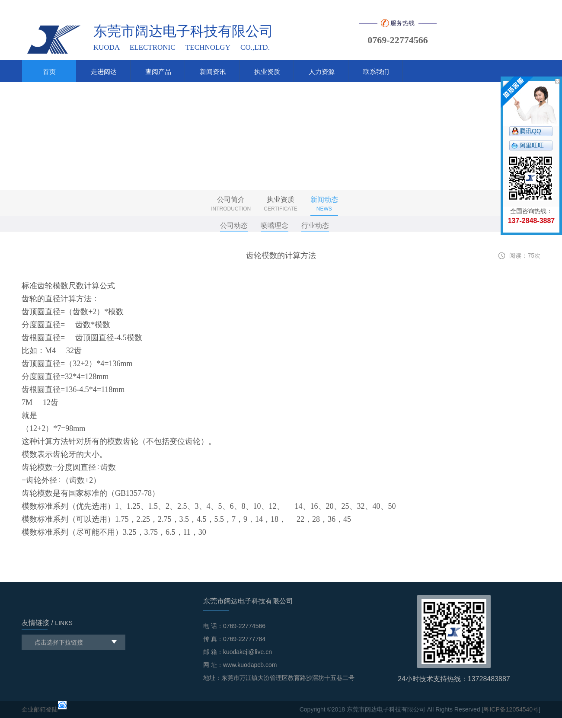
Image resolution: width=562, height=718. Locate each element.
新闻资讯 (213, 71)
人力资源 (322, 71)
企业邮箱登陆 (40, 709)
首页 (49, 71)
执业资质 (267, 71)
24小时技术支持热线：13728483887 (454, 679)
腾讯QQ (530, 131)
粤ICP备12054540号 (511, 709)
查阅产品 (158, 71)
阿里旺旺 (532, 145)
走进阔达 (104, 71)
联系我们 (376, 71)
